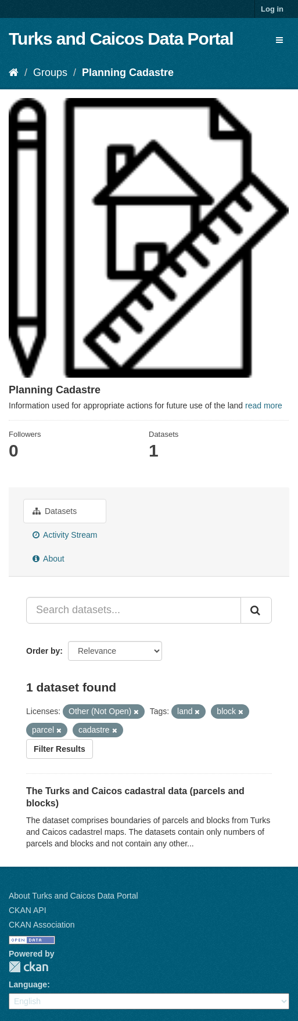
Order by (43, 651)
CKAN (28, 967)
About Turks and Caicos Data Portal (73, 895)
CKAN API (27, 910)
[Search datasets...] (133, 610)
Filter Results (59, 749)
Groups (50, 72)
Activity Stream (65, 535)
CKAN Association (42, 924)
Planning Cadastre (128, 72)
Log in (272, 9)
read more (263, 405)
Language (28, 984)
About (48, 558)
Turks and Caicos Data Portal (121, 38)
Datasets (55, 511)
